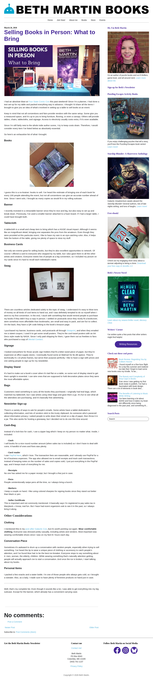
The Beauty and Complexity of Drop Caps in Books (132, 377)
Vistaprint (71, 330)
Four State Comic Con (38, 101)
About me (73, 20)
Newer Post (10, 627)
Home (50, 20)
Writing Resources (128, 344)
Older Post (94, 627)
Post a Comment (15, 622)
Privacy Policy (76, 666)
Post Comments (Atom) (26, 632)
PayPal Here (15, 455)
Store (93, 20)
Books (84, 20)
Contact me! (76, 648)
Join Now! (61, 20)
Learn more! (113, 147)
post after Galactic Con (36, 529)
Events (102, 20)
